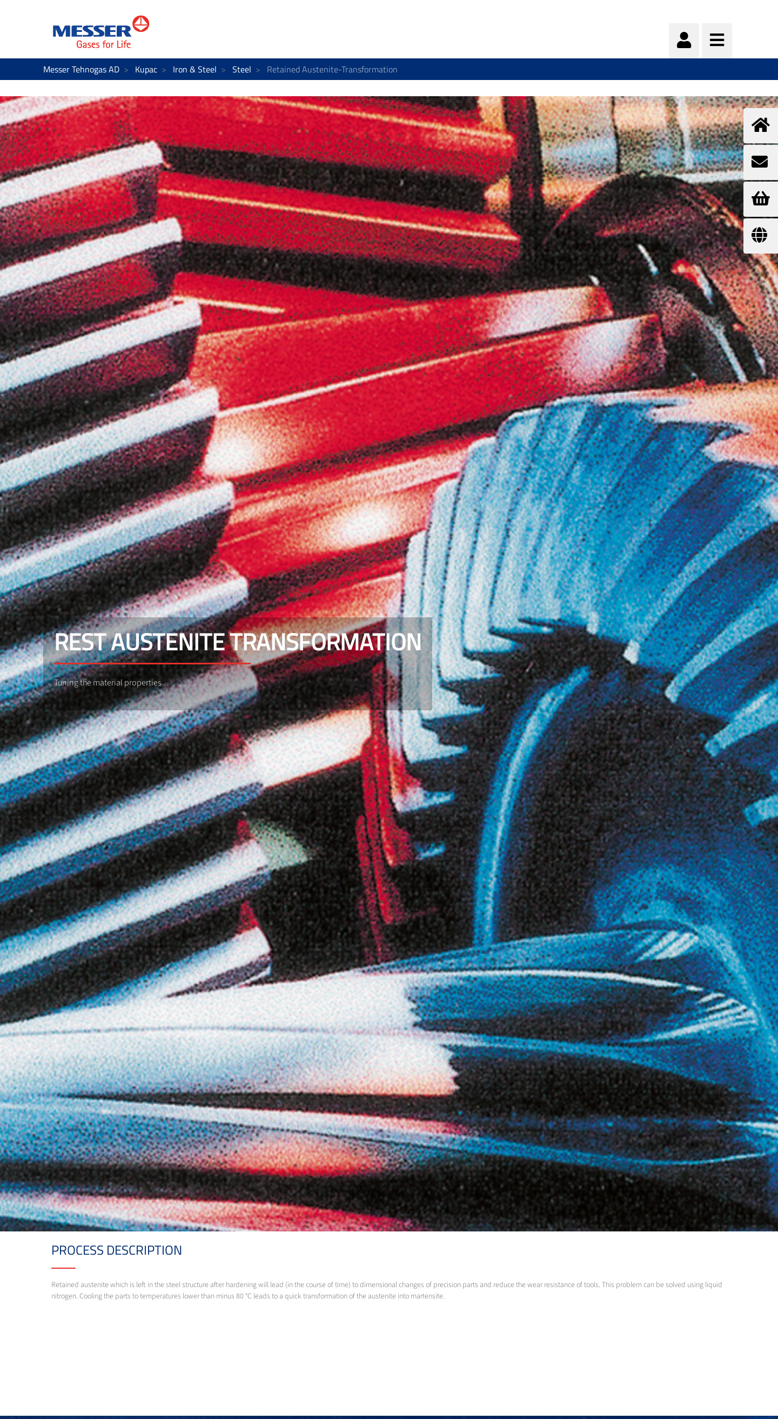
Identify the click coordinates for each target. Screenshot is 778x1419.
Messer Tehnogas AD (81, 69)
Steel (241, 69)
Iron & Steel (195, 69)
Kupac (146, 69)
